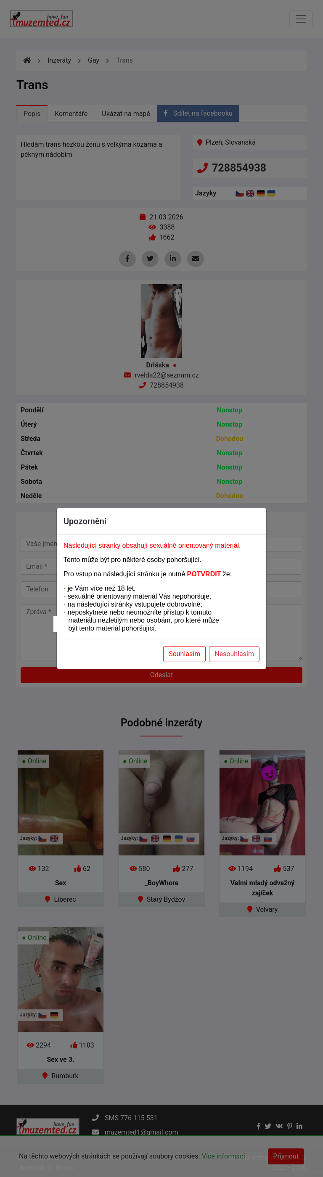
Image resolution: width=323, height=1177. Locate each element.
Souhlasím (184, 654)
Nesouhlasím (234, 654)
